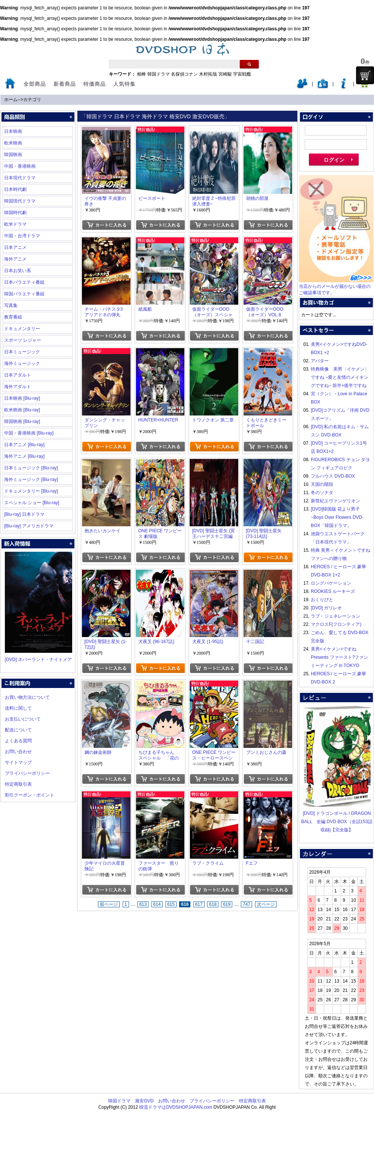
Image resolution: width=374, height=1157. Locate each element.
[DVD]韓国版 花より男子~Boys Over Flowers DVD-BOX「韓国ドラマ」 (337, 517)
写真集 (11, 305)
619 (226, 904)
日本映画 (13, 131)
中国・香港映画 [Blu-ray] (28, 433)
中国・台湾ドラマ (22, 235)
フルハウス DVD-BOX (333, 476)
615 (171, 904)
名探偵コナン (184, 74)
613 (143, 904)
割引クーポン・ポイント (29, 795)
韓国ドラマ (158, 74)
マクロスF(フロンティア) (336, 624)
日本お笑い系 (17, 270)
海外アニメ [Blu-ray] (24, 456)
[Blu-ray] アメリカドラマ (28, 526)
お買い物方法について (27, 697)
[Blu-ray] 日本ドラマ (24, 514)
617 (199, 904)
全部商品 (35, 84)
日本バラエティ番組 (24, 282)
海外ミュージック (22, 363)
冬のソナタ (322, 492)
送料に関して (18, 708)
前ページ (109, 904)
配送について (18, 730)
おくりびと (322, 599)
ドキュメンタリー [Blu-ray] (31, 491)
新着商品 (64, 84)
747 (246, 904)
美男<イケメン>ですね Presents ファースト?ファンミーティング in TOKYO (339, 657)
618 (213, 904)
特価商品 (94, 84)
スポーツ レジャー (22, 340)
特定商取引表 (18, 784)
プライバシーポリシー (27, 773)
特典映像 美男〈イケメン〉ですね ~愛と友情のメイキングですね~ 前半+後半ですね (340, 377)
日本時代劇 (15, 189)
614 (157, 904)
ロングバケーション (331, 583)
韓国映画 (13, 154)
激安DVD (144, 1100)
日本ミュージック (22, 351)
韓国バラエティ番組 (24, 293)
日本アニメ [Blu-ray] (24, 444)
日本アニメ (15, 247)
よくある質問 (18, 740)
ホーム (11, 99)
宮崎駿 (225, 74)
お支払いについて (23, 719)
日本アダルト (17, 375)
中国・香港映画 (20, 166)
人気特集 (124, 84)
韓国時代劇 (15, 212)
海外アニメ (15, 259)
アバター (320, 360)
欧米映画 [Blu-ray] (22, 409)
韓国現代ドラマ (20, 201)
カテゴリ (32, 99)
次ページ (266, 904)
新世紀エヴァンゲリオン (335, 500)
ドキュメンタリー (22, 328)
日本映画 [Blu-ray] (22, 398)
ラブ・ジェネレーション (335, 616)
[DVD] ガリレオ (326, 608)
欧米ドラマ (15, 224)
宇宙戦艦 (242, 74)
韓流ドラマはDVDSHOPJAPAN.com (175, 1107)
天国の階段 (322, 484)
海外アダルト (17, 386)
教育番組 (13, 317)
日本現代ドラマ (20, 177)
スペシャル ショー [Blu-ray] (31, 502)
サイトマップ (18, 762)
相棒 (141, 74)
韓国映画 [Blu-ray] (22, 421)
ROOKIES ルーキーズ (333, 591)
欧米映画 (13, 143)
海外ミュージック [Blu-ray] (31, 479)
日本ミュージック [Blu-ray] (31, 468)
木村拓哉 (208, 74)
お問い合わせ (18, 751)
